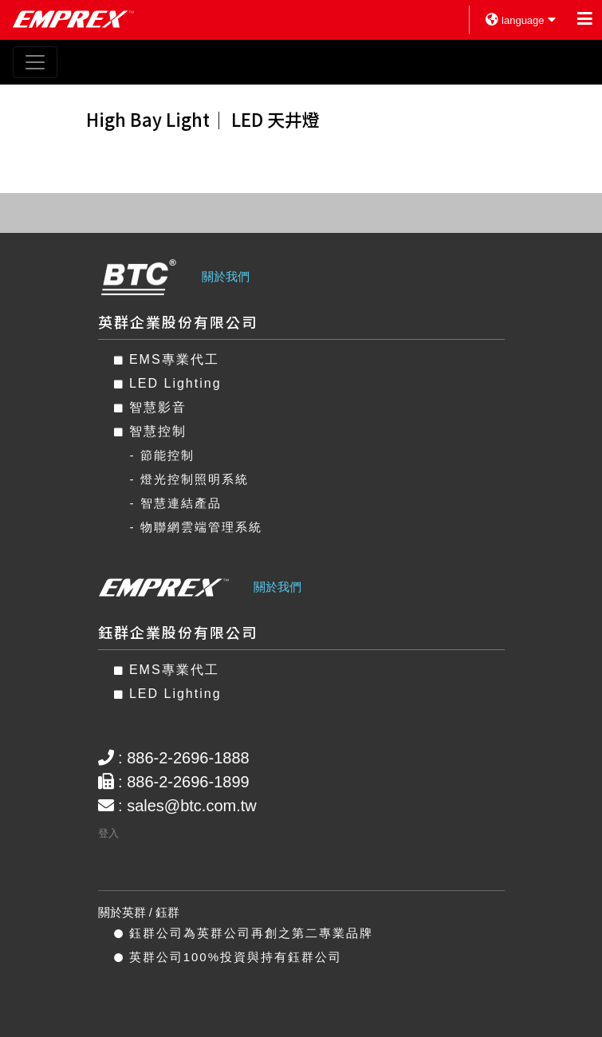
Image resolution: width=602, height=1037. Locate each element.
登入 (108, 833)
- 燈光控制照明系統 (189, 479)
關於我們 (226, 276)
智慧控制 (150, 431)
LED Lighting (168, 383)
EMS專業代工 (166, 359)
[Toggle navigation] (35, 62)
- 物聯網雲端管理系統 (196, 527)
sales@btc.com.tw (192, 805)
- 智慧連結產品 (176, 503)
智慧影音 (150, 407)
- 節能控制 (162, 455)
